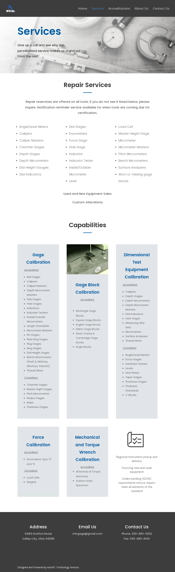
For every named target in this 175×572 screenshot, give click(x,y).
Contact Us (161, 8)
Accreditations (119, 8)
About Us (141, 8)
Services (98, 8)
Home (82, 8)
